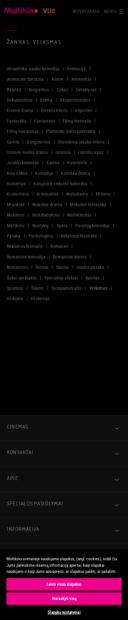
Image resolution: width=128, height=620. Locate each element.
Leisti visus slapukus (64, 584)
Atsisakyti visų (64, 598)
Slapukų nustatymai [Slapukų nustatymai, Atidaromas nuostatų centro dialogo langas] (64, 612)
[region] (64, 584)
